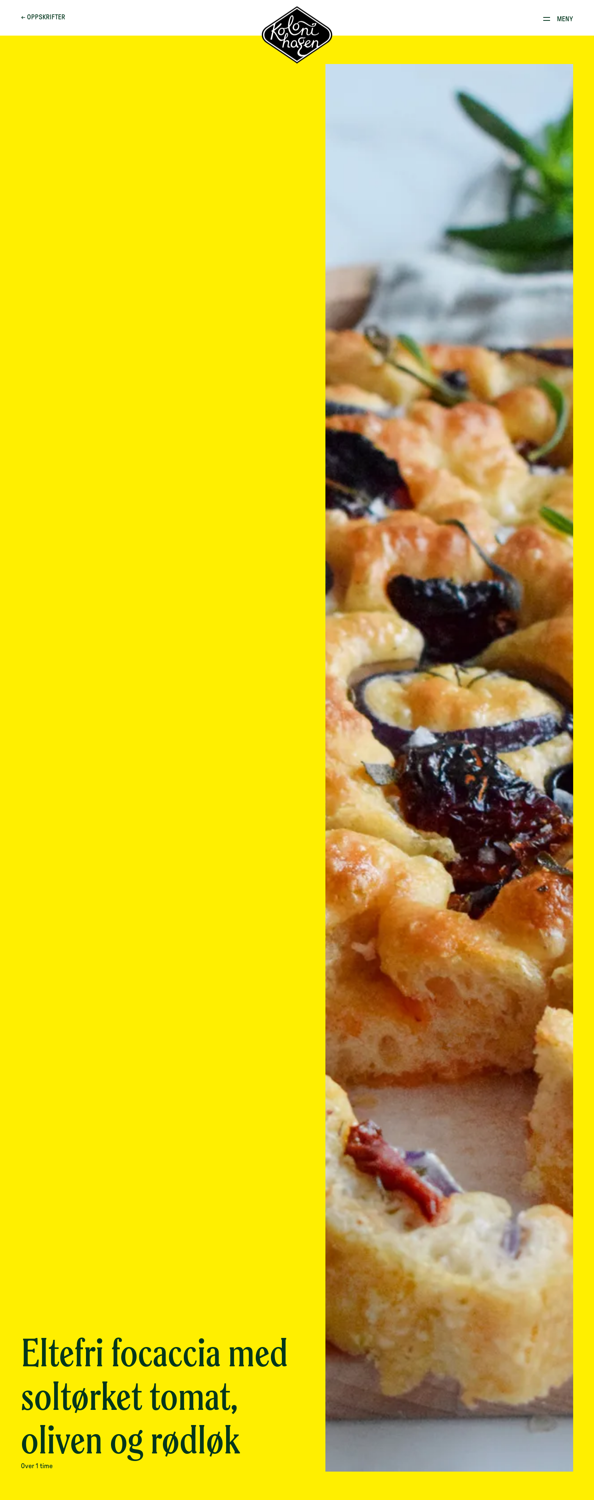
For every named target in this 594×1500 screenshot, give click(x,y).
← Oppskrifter (43, 17)
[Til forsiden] (297, 35)
